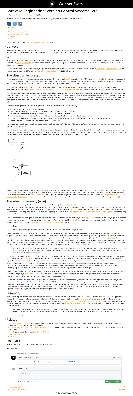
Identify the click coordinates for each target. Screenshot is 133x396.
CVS (106, 79)
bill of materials (37, 195)
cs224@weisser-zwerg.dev (19, 389)
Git (11, 30)
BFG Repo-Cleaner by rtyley (19, 323)
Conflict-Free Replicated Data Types (48, 71)
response (23, 344)
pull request (111, 238)
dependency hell (29, 258)
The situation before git (18, 32)
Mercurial (83, 299)
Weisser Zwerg (15, 387)
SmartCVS (100, 328)
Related (12, 39)
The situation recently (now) (19, 34)
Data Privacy (122, 389)
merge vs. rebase (90, 218)
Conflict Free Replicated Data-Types (109, 69)
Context (12, 27)
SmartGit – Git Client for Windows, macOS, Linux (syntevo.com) (31, 328)
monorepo (68, 256)
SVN (10, 81)
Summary (13, 36)
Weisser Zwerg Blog (23, 15)
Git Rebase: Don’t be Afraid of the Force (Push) (47, 222)
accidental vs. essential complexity (77, 303)
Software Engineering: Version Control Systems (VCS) (53, 10)
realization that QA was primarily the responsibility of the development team (52, 89)
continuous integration (80, 244)
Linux (69, 205)
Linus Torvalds (19, 315)
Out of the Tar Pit (32, 274)
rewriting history (75, 220)
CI (30, 95)
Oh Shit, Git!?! (14, 336)
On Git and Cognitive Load (19, 334)
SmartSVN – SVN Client (41, 332)
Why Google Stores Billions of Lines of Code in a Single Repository (91, 212)
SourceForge (68, 79)
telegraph (53, 344)
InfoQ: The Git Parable (23, 63)
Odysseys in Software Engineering (38, 42)
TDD (18, 89)
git (108, 50)
